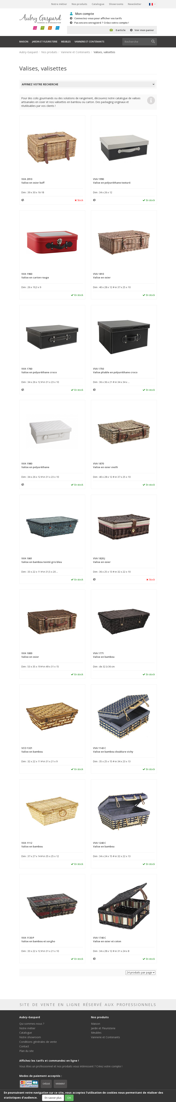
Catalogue (98, 4)
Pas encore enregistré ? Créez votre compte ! (101, 22)
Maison (23, 41)
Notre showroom (30, 1037)
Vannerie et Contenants (89, 41)
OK (69, 1098)
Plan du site (26, 1051)
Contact (24, 1046)
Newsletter (134, 4)
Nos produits (79, 4)
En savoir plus (53, 1098)
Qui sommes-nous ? (31, 1023)
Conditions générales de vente (38, 1042)
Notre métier (59, 4)
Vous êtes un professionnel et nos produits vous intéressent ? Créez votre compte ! (70, 1066)
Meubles (66, 41)
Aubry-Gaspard (28, 52)
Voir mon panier (144, 30)
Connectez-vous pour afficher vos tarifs (98, 18)
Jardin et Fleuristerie (44, 41)
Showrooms (116, 4)
